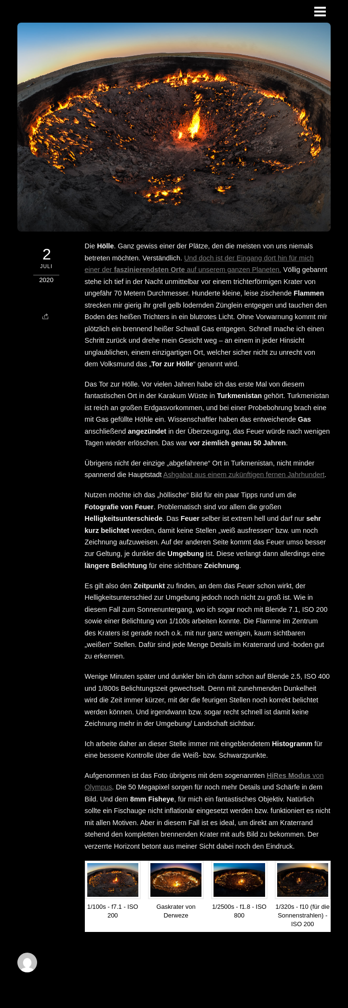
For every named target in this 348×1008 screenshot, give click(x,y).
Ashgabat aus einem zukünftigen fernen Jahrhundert (243, 474)
